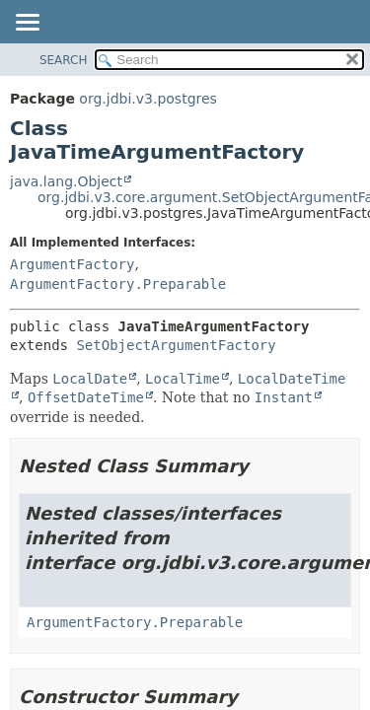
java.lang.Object (66, 181)
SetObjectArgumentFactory (175, 345)
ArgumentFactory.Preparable (118, 284)
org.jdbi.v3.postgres (148, 98)
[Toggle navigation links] (26, 23)
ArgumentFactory (72, 264)
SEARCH (63, 60)
